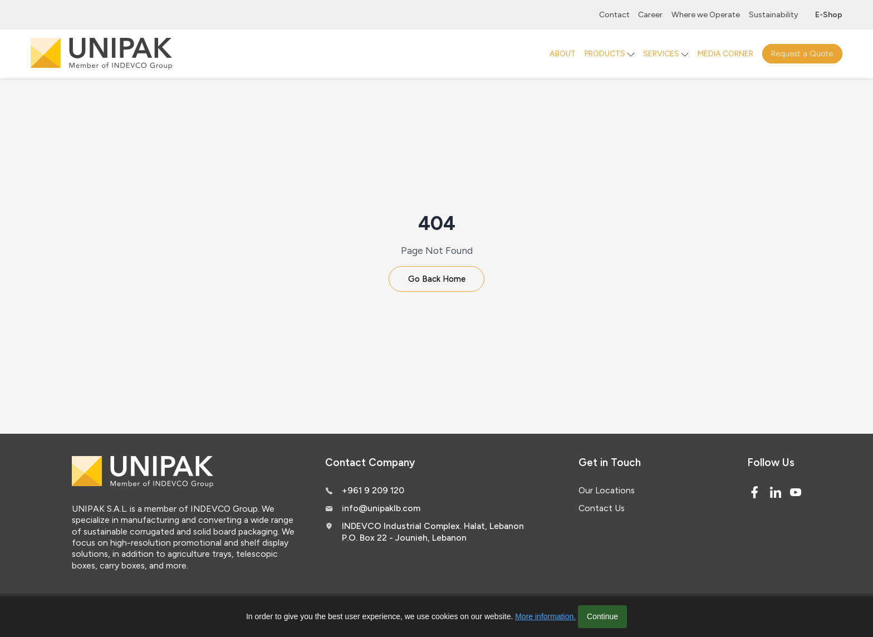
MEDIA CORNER (725, 53)
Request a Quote (802, 53)
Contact (614, 14)
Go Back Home (437, 280)
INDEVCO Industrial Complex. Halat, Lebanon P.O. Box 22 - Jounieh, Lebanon (433, 534)
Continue (602, 616)
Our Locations (606, 492)
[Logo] (101, 54)
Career (650, 14)
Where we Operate (705, 14)
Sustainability (773, 14)
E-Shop (828, 14)
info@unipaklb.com (381, 511)
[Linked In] (775, 494)
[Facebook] (754, 494)
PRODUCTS (605, 53)
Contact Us (601, 511)
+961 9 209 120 (373, 492)
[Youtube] (795, 494)
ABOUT (563, 53)
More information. (545, 616)
